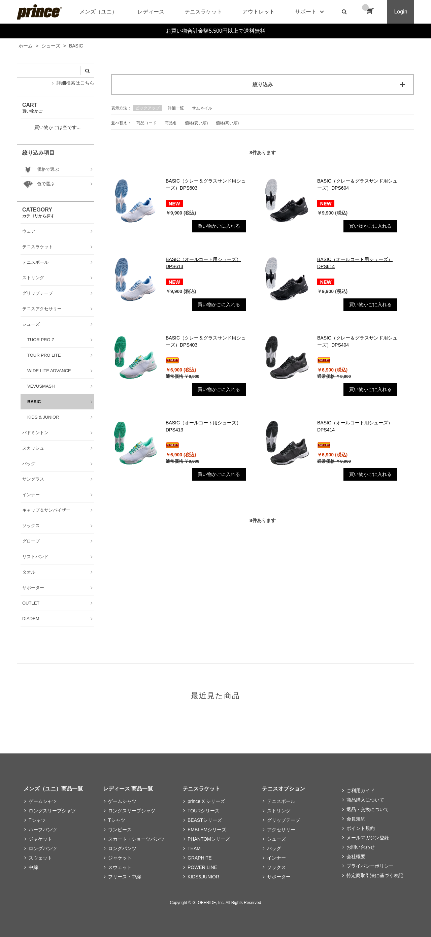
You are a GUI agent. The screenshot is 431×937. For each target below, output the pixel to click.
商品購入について (365, 800)
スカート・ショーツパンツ (136, 839)
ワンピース (120, 829)
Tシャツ (37, 820)
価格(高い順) (227, 123)
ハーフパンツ (43, 829)
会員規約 (355, 818)
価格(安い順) (196, 123)
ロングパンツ (43, 848)
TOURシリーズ (204, 810)
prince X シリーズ (206, 801)
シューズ (276, 839)
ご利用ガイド (360, 790)
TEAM (194, 848)
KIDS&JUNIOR (203, 876)
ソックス (276, 867)
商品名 (171, 123)
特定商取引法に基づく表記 (374, 875)
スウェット (40, 858)
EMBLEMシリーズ (207, 829)
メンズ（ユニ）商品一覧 (53, 788)
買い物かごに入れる (219, 226)
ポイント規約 (360, 828)
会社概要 (355, 856)
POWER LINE (202, 867)
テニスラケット (203, 11)
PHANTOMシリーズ (209, 839)
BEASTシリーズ (205, 820)
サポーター (279, 876)
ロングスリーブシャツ (52, 810)
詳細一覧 (176, 108)
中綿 (33, 867)
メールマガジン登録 (367, 837)
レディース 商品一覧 (128, 788)
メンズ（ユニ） (98, 11)
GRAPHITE (200, 858)
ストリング (279, 810)
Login (400, 11)
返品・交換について (367, 809)
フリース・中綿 (124, 876)
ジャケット (40, 839)
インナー (276, 858)
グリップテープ (283, 820)
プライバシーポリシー (370, 866)
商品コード (146, 123)
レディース (150, 11)
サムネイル (202, 108)
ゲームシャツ (43, 801)
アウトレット (258, 11)
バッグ (274, 848)
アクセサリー (281, 829)
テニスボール (281, 801)
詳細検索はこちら (75, 83)
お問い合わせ (360, 847)
